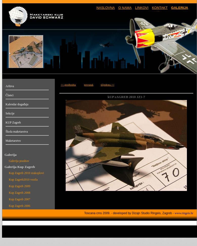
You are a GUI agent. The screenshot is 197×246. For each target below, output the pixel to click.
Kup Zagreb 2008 (19, 192)
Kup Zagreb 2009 (19, 186)
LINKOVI (142, 8)
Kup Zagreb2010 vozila (23, 179)
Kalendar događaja (17, 104)
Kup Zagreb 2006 (19, 206)
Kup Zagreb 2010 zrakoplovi (26, 173)
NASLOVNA (105, 8)
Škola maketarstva (17, 131)
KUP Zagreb (13, 122)
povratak (88, 84)
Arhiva (10, 86)
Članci (9, 95)
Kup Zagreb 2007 (19, 199)
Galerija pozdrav (19, 161)
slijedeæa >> (107, 84)
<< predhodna (68, 84)
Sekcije (10, 113)
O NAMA (125, 8)
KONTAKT (160, 8)
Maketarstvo (13, 140)
